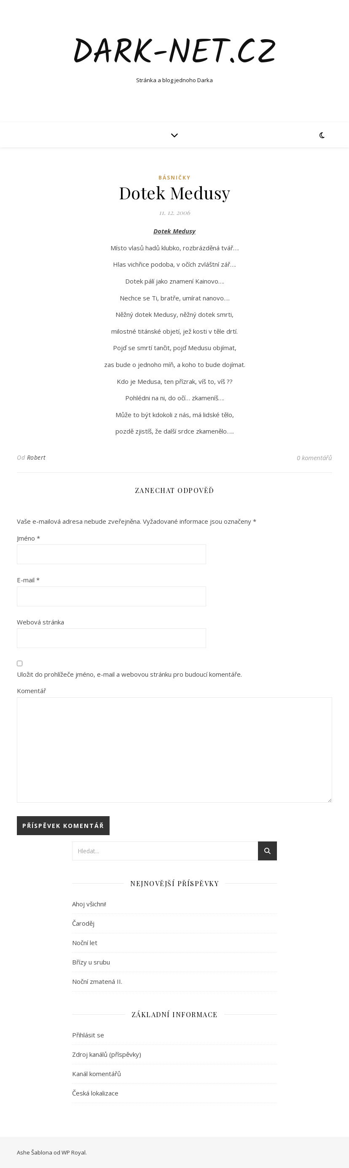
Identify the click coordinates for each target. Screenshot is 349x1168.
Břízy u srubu (91, 962)
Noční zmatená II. (97, 981)
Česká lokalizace (95, 1093)
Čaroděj (83, 923)
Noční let (84, 942)
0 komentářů (314, 457)
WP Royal (74, 1152)
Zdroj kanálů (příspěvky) (106, 1054)
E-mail (28, 580)
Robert (36, 457)
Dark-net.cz (174, 54)
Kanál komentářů (96, 1073)
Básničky (174, 177)
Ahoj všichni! (89, 904)
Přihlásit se (88, 1035)
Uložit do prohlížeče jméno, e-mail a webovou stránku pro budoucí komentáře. (129, 674)
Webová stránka (40, 622)
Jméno (28, 538)
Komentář (31, 690)
